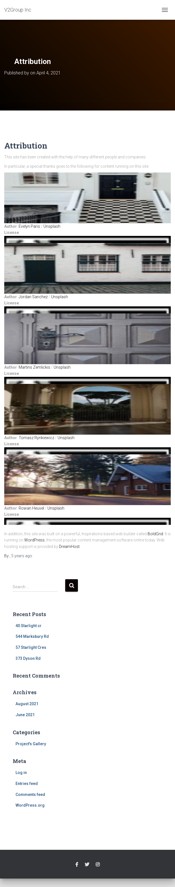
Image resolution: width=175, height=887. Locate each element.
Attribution (25, 145)
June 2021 (25, 715)
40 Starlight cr (28, 625)
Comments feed (30, 794)
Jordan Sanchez (33, 297)
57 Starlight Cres (31, 647)
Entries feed (27, 783)
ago (21, 556)
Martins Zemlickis (34, 367)
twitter (87, 864)
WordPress (34, 540)
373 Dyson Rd (28, 658)
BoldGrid (155, 534)
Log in (21, 772)
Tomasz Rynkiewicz (36, 437)
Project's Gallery (31, 744)
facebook (77, 864)
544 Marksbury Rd (32, 636)
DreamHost (69, 546)
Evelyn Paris (29, 226)
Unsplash (51, 226)
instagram (97, 864)
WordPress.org (30, 805)
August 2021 (27, 704)
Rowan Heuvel (31, 508)
